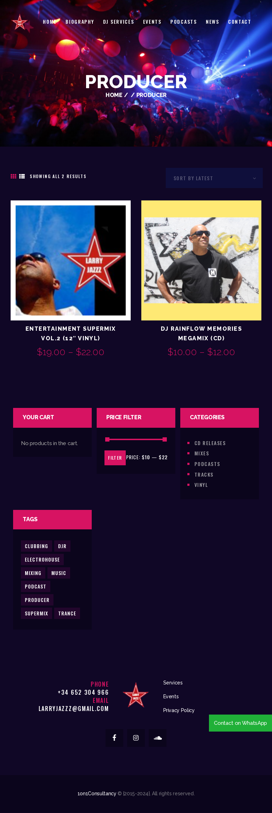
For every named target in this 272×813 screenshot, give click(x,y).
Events (171, 696)
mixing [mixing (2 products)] (33, 572)
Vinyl (201, 484)
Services (173, 683)
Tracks (204, 474)
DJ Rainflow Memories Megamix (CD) (201, 333)
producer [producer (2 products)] (37, 599)
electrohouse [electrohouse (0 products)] (42, 559)
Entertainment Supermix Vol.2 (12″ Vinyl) (71, 333)
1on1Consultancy (97, 793)
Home (114, 95)
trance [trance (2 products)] (67, 613)
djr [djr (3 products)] (62, 546)
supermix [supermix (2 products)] (36, 613)
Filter (115, 458)
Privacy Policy (179, 710)
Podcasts (207, 463)
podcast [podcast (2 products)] (35, 586)
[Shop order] (214, 178)
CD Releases (210, 443)
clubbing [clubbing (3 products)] (36, 546)
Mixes (201, 453)
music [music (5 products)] (58, 572)
